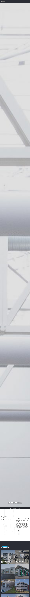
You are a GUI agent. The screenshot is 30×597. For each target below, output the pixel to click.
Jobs (10, 508)
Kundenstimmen (15, 508)
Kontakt (19, 508)
